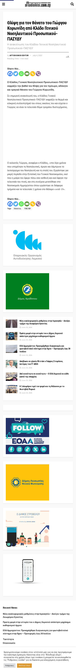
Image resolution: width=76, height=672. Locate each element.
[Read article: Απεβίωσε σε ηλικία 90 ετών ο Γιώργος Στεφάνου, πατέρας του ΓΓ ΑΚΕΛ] (11, 364)
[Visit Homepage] (38, 4)
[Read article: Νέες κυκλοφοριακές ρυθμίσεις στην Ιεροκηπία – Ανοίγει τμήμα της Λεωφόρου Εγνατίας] (11, 324)
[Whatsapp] (21, 73)
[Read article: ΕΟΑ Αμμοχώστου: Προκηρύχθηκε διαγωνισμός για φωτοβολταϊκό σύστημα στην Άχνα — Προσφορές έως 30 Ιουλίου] (11, 349)
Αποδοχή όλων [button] (24, 665)
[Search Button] (72, 4)
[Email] (26, 73)
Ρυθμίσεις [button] (9, 665)
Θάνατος (17, 209)
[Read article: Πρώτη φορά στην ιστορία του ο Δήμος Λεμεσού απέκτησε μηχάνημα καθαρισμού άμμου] (11, 336)
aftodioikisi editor (19, 55)
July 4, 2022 (37, 55)
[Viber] (38, 73)
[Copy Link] (32, 73)
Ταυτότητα (8, 639)
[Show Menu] (3, 4)
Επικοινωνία (9, 643)
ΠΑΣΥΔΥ (27, 209)
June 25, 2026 (26, 327)
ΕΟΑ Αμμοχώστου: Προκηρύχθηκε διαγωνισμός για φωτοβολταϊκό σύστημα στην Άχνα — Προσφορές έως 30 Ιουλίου (45, 349)
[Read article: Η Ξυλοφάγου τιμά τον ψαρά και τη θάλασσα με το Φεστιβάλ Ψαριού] (11, 389)
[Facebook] (10, 73)
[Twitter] (15, 73)
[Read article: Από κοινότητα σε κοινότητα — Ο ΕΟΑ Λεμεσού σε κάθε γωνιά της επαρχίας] (11, 376)
